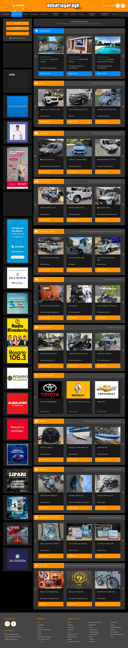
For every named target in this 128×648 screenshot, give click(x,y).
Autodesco (73, 214)
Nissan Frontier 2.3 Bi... (77, 208)
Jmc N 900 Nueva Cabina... (78, 258)
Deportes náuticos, (103, 421)
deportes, (103, 565)
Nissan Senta (102, 214)
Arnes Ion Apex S (75, 447)
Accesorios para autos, (96, 517)
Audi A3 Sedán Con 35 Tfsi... (107, 109)
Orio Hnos (73, 116)
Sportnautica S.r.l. (47, 360)
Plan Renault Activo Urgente (107, 402)
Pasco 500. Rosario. (78, 59)
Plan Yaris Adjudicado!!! (77, 402)
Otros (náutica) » (116, 421)
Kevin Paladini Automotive (107, 502)
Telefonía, (67, 565)
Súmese (39, 627)
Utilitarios (70, 625)
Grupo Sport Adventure (78, 312)
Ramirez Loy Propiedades (50, 68)
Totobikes (44, 598)
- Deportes (112, 629)
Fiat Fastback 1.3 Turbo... (49, 109)
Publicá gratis (17, 33)
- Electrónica (92, 641)
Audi (99, 116)
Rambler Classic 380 (104, 495)
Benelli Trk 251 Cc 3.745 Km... (50, 306)
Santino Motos (46, 312)
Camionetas (71, 627)
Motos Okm (101, 306)
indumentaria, (112, 565)
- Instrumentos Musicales (116, 634)
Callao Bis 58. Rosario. (107, 59)
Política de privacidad (43, 639)
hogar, (91, 565)
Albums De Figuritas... (105, 592)
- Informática (113, 622)
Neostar (44, 214)
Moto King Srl (103, 312)
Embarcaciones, (90, 421)
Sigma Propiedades (77, 68)
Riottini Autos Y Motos (48, 159)
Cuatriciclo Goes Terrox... (77, 354)
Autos (69, 622)
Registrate (17, 28)
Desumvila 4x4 (103, 166)
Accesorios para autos (73, 641)
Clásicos (70, 639)
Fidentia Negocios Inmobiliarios (104, 67)
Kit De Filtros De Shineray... (107, 544)
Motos (69, 632)
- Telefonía (91, 639)
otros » (119, 565)
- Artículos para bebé (115, 627)
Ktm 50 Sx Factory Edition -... (79, 306)
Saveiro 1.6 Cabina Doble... (106, 159)
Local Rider (74, 454)
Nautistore (102, 454)
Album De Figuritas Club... (78, 592)
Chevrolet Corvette (47, 495)
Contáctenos (40, 641)
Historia (39, 634)
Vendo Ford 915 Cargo (105, 258)
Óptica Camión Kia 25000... (78, 544)
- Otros (111, 637)
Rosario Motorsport (48, 116)
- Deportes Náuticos (94, 632)
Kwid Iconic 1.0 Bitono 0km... (79, 109)
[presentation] (35, 56)
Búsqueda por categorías (44, 637)
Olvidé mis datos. (17, 38)
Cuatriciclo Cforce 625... (48, 354)
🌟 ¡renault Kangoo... (76, 159)
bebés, (96, 565)
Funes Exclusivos (47, 502)
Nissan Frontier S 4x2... (105, 208)
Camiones (70, 629)
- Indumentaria (114, 632)
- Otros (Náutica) (93, 634)
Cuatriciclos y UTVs (73, 634)
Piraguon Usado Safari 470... (107, 447)
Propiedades (92, 625)
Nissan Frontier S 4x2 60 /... (50, 402)
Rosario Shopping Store (78, 598)
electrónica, (75, 565)
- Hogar (112, 625)
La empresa (40, 625)
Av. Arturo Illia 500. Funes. (50, 59)
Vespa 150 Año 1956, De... (78, 495)
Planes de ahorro (72, 637)
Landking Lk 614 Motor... (49, 258)
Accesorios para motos (112, 517)
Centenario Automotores (79, 166)
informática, (84, 565)
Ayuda (39, 632)
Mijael (100, 264)
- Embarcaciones (93, 629)
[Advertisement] (17, 55)
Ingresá (17, 23)
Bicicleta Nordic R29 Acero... (50, 592)
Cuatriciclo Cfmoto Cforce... (107, 354)
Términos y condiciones (43, 629)
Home (39, 622)
